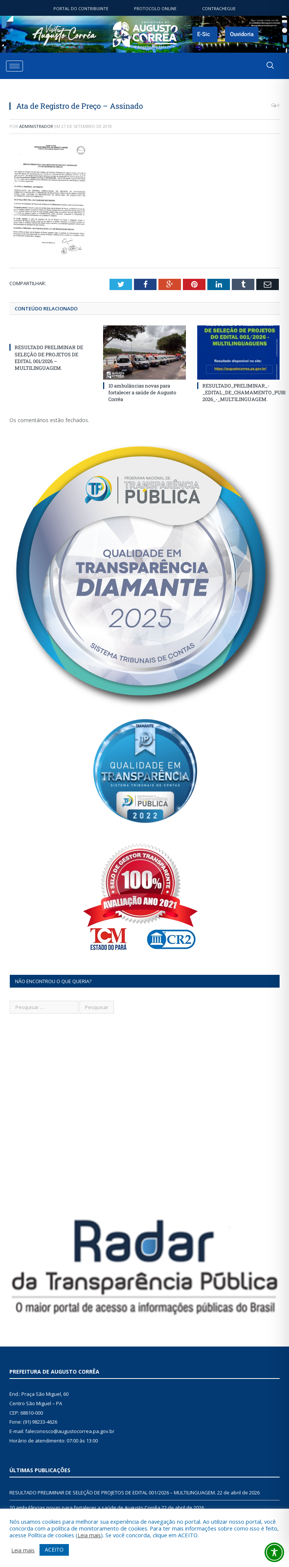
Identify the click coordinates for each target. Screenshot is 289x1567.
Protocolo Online (155, 8)
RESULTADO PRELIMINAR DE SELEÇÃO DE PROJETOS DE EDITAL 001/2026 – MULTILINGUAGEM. (49, 357)
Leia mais (89, 1535)
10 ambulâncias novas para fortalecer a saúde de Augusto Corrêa (142, 392)
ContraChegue (219, 8)
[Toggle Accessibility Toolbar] (274, 1552)
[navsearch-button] (270, 65)
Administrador (36, 126)
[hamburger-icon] (14, 66)
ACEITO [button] (54, 1549)
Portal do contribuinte (80, 8)
